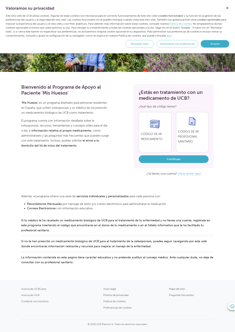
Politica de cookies (114, 301)
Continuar (173, 159)
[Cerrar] (227, 8)
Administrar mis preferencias (177, 43)
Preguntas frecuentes (181, 295)
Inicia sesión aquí (189, 173)
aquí (169, 35)
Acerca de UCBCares (33, 288)
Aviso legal (109, 288)
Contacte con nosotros (34, 301)
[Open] (231, 306)
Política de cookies (180, 23)
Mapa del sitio (177, 288)
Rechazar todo (140, 43)
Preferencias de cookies (117, 307)
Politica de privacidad (115, 295)
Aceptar (215, 43)
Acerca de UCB (30, 295)
